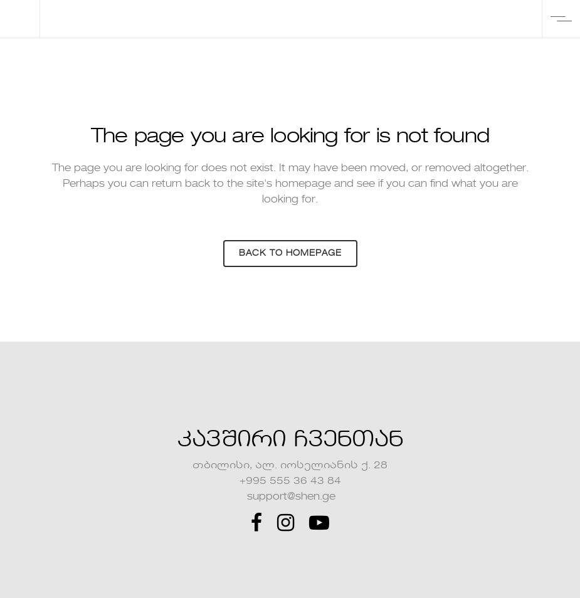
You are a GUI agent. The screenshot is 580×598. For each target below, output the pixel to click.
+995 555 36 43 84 (290, 481)
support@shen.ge (290, 497)
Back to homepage (290, 253)
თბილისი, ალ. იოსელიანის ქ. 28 (290, 466)
